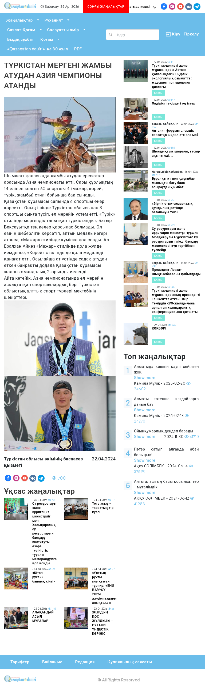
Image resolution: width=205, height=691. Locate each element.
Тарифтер (19, 661)
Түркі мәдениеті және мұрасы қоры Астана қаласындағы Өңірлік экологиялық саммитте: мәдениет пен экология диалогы (172, 76)
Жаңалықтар (19, 20)
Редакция (84, 661)
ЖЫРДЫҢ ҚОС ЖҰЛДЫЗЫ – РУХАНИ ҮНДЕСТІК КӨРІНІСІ (102, 623)
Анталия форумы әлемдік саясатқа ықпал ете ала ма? (175, 132)
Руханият (54, 20)
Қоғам (46, 39)
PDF (78, 48)
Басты (158, 92)
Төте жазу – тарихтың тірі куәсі (103, 507)
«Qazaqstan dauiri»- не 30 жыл (37, 48)
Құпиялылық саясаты (130, 661)
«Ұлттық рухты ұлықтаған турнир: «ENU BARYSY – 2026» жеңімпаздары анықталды (104, 588)
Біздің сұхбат (20, 39)
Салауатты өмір (63, 29)
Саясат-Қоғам (21, 29)
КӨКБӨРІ (159, 328)
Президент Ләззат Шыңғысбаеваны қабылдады (176, 272)
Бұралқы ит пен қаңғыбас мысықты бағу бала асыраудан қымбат (173, 182)
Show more (145, 377)
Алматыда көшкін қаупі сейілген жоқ (153, 7)
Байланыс (52, 661)
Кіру (171, 34)
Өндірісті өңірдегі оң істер (173, 103)
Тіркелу (191, 34)
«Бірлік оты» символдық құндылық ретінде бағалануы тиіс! (172, 208)
